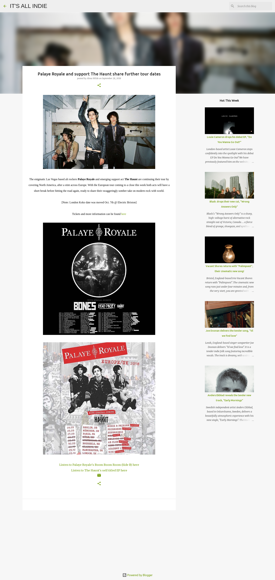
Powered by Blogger (137, 575)
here (123, 213)
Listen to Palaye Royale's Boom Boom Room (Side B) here (99, 464)
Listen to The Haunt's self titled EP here (99, 470)
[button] (99, 85)
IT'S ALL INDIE (28, 6)
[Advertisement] (99, 540)
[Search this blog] (253, 6)
